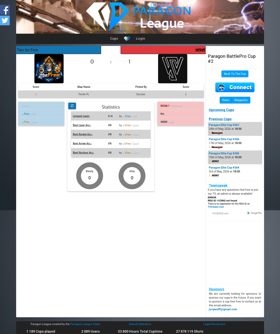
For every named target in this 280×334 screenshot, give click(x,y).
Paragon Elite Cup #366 (224, 139)
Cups (114, 38)
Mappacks (241, 100)
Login (140, 38)
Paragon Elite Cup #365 (224, 153)
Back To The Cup (235, 73)
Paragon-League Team (85, 324)
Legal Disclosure (214, 324)
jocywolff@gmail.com (223, 309)
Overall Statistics (140, 324)
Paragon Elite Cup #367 (224, 125)
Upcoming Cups (221, 110)
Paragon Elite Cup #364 (224, 167)
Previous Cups (220, 119)
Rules (225, 100)
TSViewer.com (216, 207)
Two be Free (27, 50)
